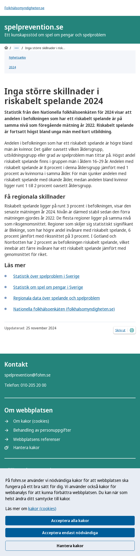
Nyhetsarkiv (17, 57)
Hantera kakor (70, 545)
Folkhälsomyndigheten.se (24, 8)
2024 (12, 67)
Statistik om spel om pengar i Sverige (48, 287)
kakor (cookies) (42, 508)
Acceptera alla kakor (70, 520)
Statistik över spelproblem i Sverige (46, 276)
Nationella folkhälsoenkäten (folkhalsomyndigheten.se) (64, 309)
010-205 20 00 (33, 385)
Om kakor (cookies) (31, 421)
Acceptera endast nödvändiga (70, 532)
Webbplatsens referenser (36, 439)
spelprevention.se (55, 29)
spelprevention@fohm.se (27, 375)
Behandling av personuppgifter (42, 430)
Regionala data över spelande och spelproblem (56, 298)
